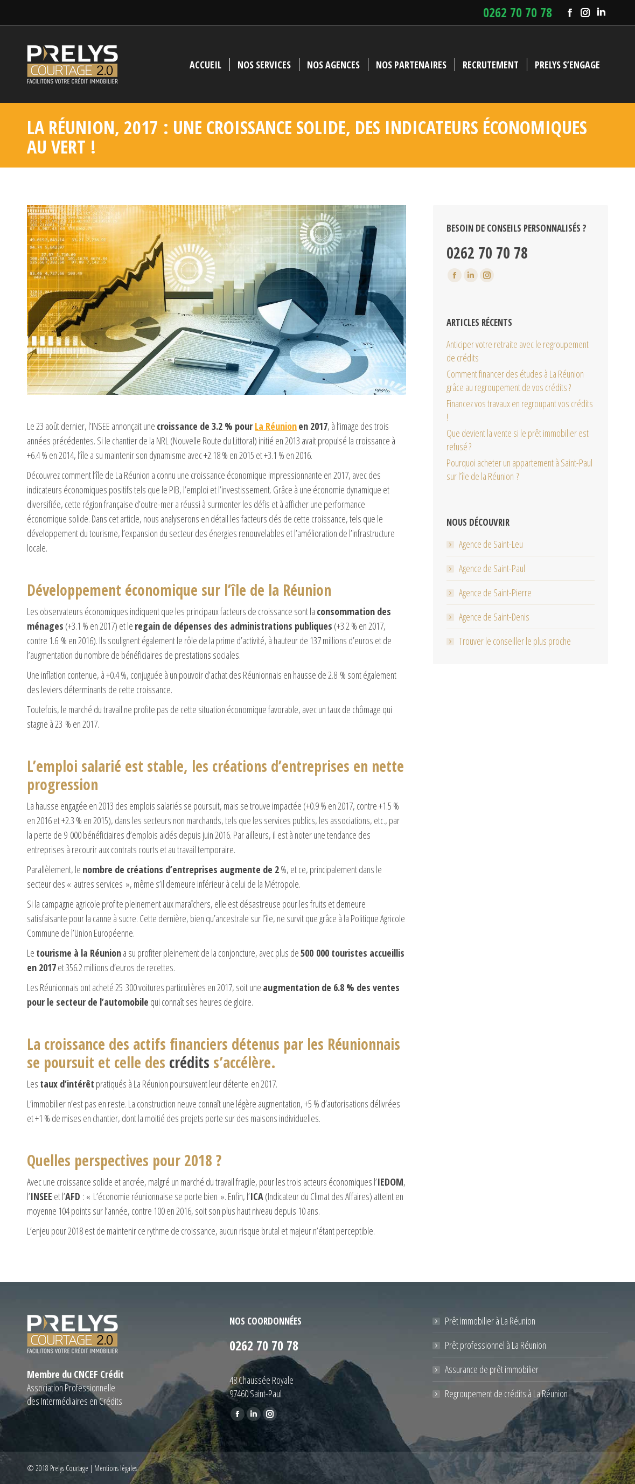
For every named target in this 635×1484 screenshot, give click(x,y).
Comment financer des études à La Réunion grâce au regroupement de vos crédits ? (515, 380)
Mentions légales (115, 1468)
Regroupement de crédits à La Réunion (506, 1393)
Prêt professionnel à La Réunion (495, 1345)
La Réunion (276, 426)
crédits (189, 1062)
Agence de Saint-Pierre (495, 592)
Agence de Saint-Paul (492, 568)
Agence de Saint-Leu (491, 544)
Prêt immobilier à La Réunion (490, 1320)
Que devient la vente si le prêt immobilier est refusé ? (517, 440)
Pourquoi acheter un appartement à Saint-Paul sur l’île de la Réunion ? (519, 469)
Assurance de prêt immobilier (492, 1369)
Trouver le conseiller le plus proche (515, 641)
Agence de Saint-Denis (494, 616)
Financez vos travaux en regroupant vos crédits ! (519, 410)
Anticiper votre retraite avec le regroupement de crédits (517, 351)
